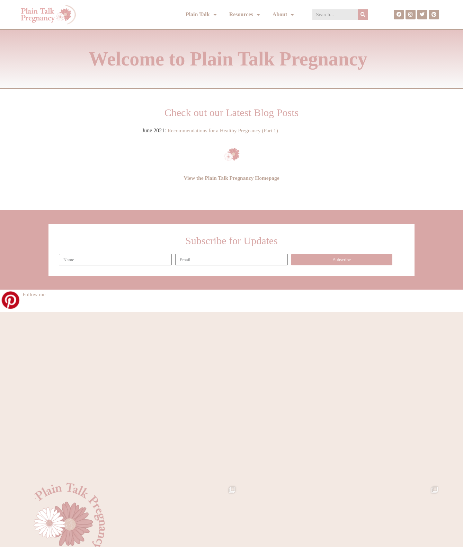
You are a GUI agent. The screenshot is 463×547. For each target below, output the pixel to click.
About (283, 14)
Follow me (34, 294)
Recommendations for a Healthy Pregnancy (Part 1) (225, 130)
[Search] (363, 14)
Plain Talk (201, 14)
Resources (244, 14)
